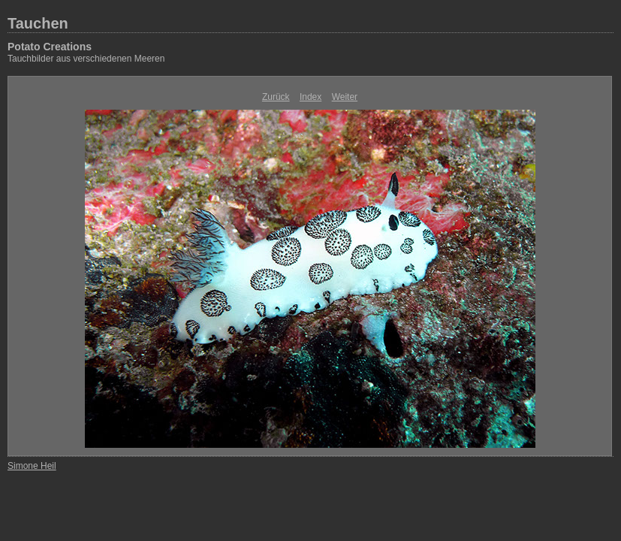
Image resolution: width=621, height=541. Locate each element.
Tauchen (38, 23)
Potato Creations (50, 47)
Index (310, 97)
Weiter (344, 97)
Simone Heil (32, 466)
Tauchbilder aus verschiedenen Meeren (86, 58)
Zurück (276, 97)
